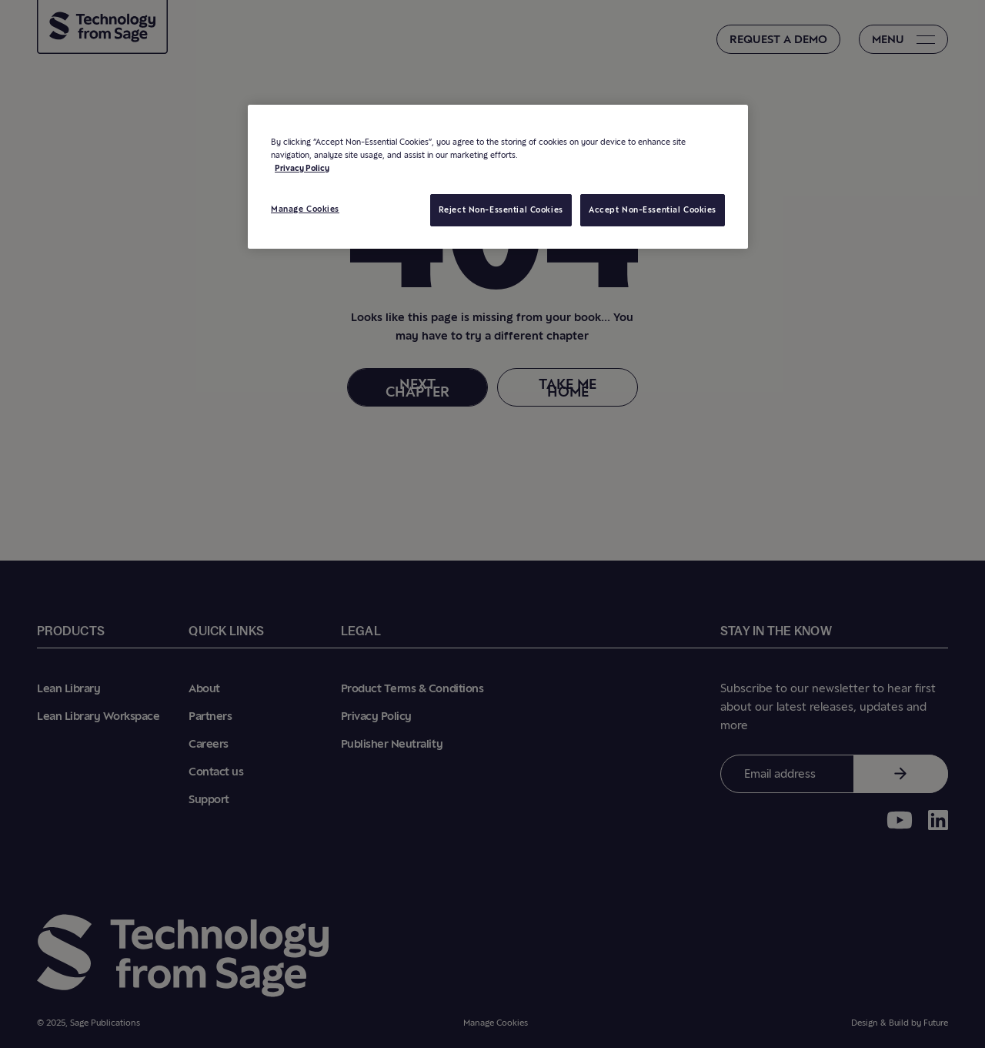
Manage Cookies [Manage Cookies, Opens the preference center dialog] (305, 208)
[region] (498, 177)
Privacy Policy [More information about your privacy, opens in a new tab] (302, 167)
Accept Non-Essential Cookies (652, 209)
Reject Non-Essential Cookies (501, 209)
